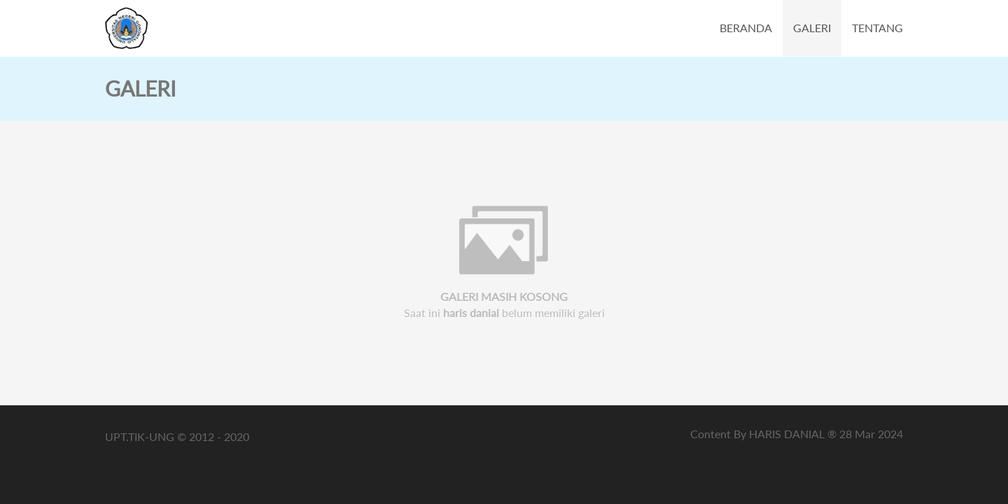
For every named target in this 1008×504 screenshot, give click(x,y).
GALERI (812, 27)
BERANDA (746, 27)
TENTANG (877, 27)
